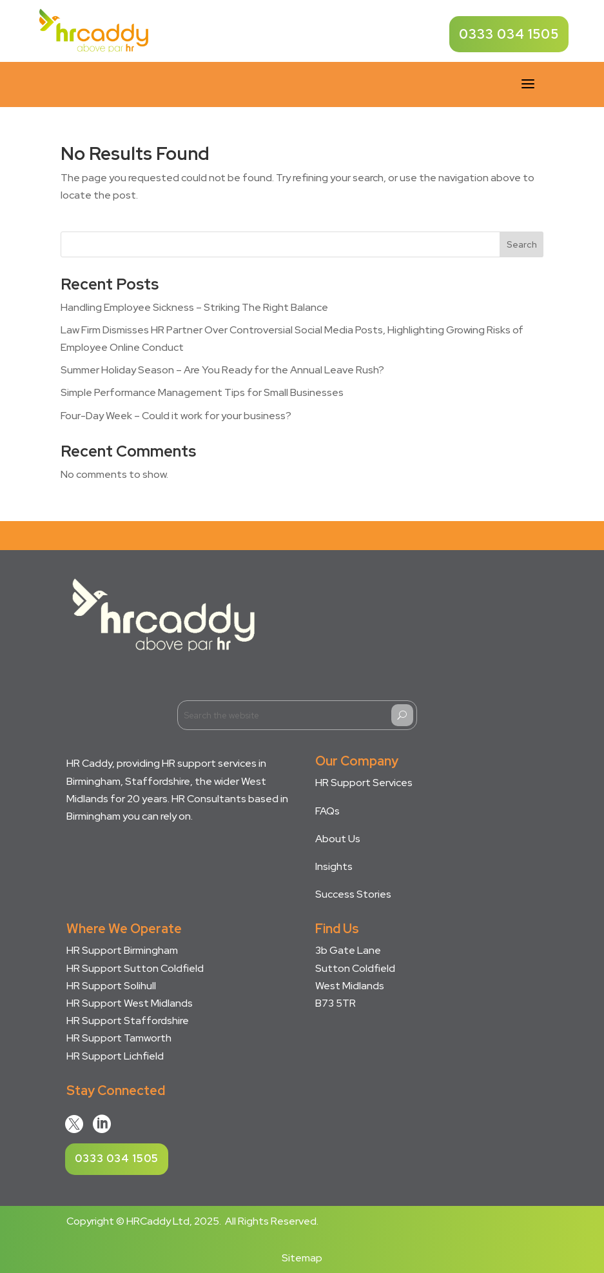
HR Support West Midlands (129, 1003)
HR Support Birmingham (122, 950)
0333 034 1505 (509, 34)
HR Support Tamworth (118, 1038)
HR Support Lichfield (115, 1056)
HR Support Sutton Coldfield (135, 968)
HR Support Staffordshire (127, 1020)
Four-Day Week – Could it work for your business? (176, 415)
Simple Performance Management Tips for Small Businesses (202, 392)
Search (522, 244)
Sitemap (302, 1258)
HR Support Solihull (111, 985)
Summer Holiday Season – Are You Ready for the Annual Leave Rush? (222, 370)
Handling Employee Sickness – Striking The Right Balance (194, 307)
